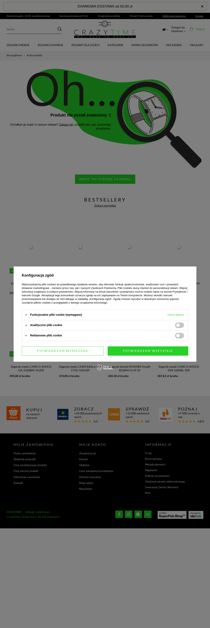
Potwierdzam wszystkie (148, 350)
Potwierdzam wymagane (62, 350)
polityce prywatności (61, 291)
